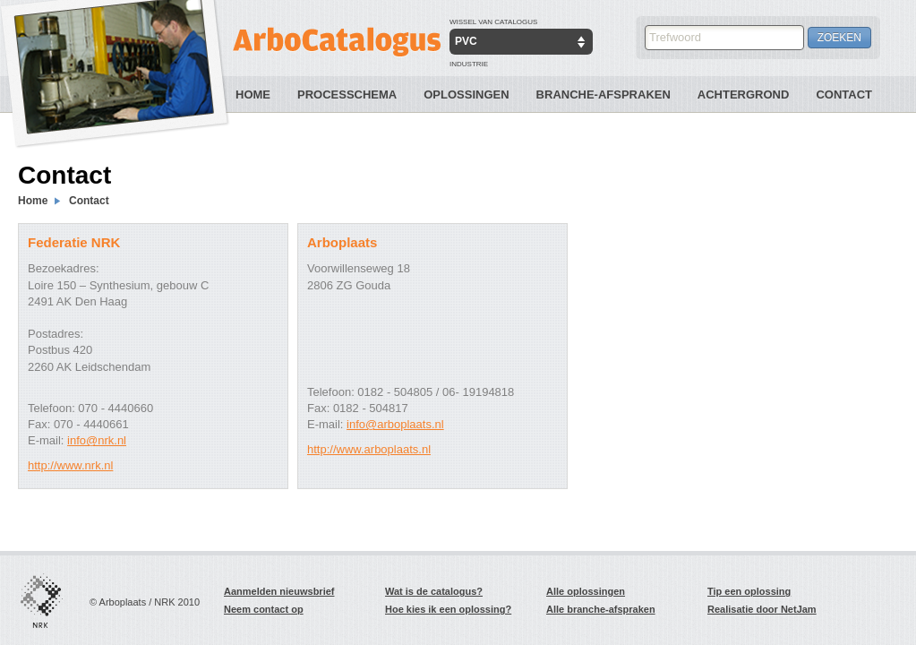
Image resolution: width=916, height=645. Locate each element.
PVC (466, 41)
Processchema (347, 94)
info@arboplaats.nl (395, 424)
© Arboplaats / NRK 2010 (145, 602)
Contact (844, 94)
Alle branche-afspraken (600, 609)
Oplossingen (466, 94)
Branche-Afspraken (603, 94)
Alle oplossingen (585, 591)
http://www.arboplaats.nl (369, 449)
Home (252, 94)
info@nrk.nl (96, 440)
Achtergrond (744, 94)
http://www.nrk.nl (70, 465)
